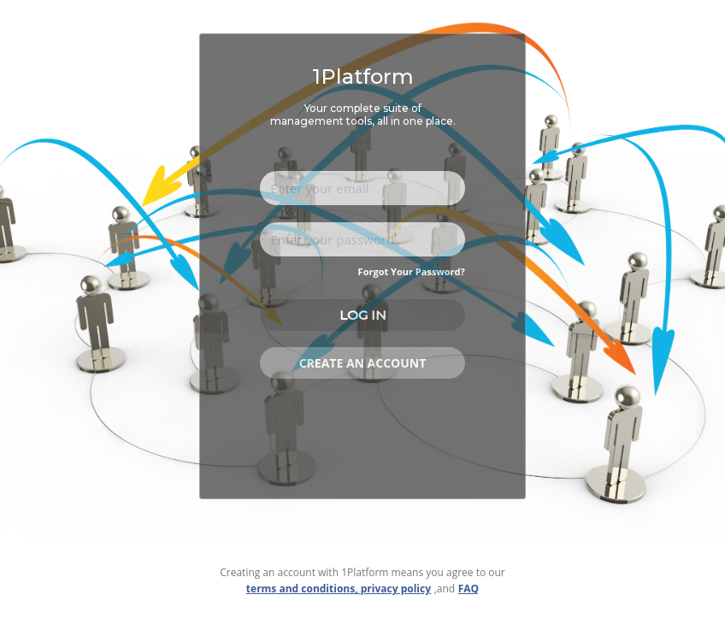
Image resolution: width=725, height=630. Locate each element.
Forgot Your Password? (411, 271)
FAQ (468, 588)
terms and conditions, (303, 588)
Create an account (363, 363)
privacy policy (396, 588)
